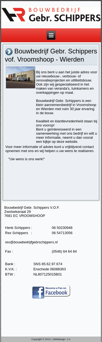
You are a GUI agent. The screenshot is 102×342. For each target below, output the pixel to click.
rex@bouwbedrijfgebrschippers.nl (31, 242)
